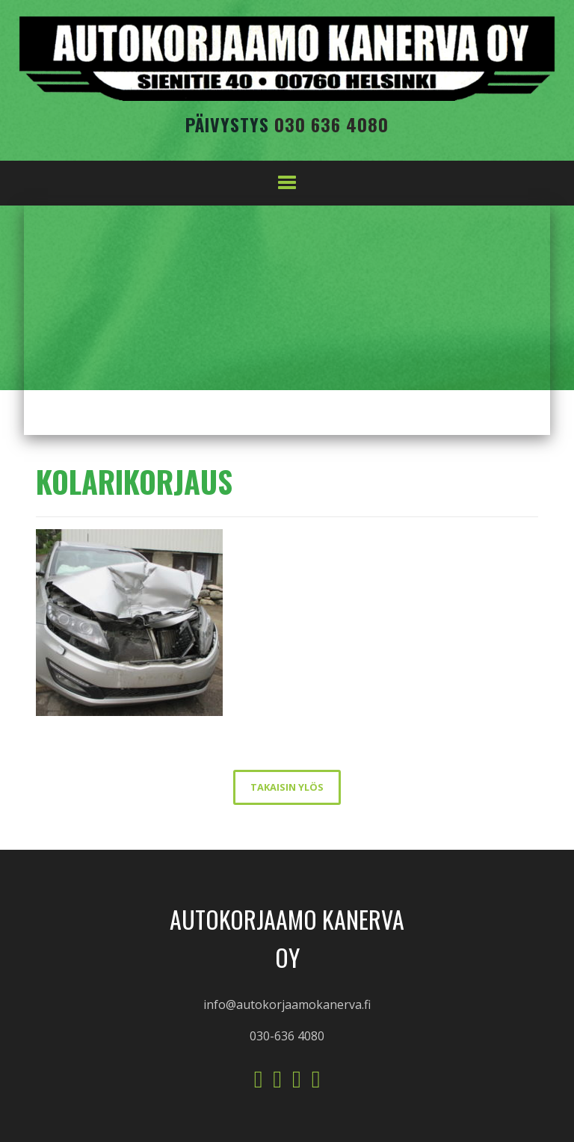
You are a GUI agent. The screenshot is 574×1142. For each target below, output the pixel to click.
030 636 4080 (331, 124)
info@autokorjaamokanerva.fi (287, 1004)
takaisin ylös (287, 787)
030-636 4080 (287, 1036)
